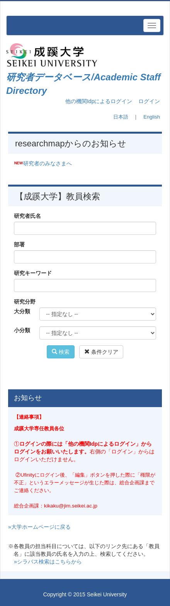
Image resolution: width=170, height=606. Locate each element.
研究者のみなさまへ (47, 163)
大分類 (22, 311)
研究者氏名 (27, 216)
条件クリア (101, 352)
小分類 (22, 330)
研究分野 (25, 302)
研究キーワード (33, 273)
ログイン (149, 101)
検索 (61, 352)
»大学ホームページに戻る (39, 527)
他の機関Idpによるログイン (98, 101)
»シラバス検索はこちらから (48, 561)
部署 (19, 244)
